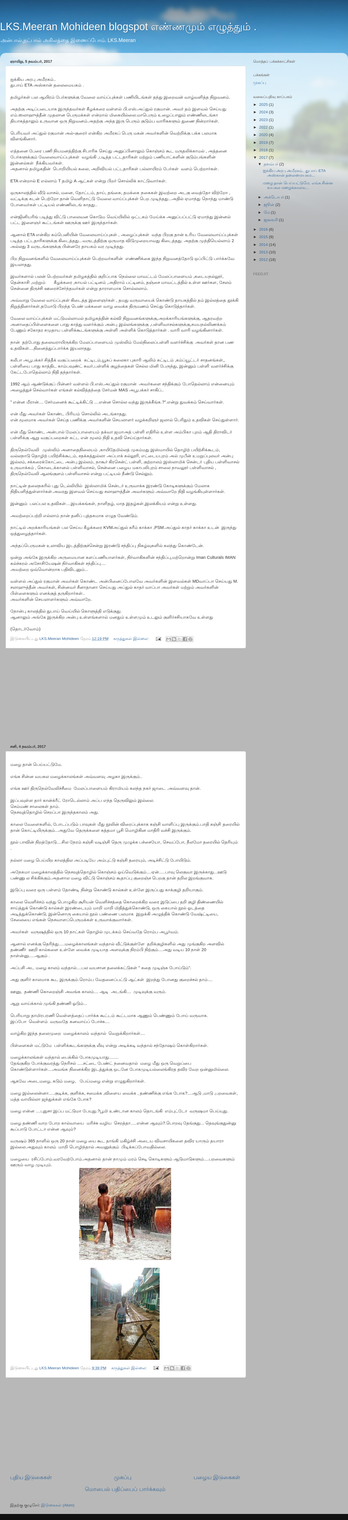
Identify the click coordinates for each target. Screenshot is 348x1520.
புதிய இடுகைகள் (31, 1477)
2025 (264, 104)
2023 (264, 120)
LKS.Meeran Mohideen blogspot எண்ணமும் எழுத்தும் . (128, 26)
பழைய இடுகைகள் (217, 1477)
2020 (264, 135)
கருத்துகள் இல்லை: (131, 638)
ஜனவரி (271, 220)
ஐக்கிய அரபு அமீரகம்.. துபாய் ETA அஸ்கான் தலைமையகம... (294, 173)
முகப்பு (122, 1477)
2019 (264, 142)
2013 (264, 252)
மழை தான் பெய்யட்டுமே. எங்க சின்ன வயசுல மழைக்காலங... (298, 185)
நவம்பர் (271, 164)
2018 (264, 150)
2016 (264, 229)
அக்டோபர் (274, 197)
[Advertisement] (125, 696)
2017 (264, 157)
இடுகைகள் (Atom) (57, 1505)
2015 (264, 237)
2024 (264, 112)
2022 (264, 127)
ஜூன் (270, 204)
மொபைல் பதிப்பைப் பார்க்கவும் (125, 1489)
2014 (264, 244)
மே (267, 212)
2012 (264, 259)
